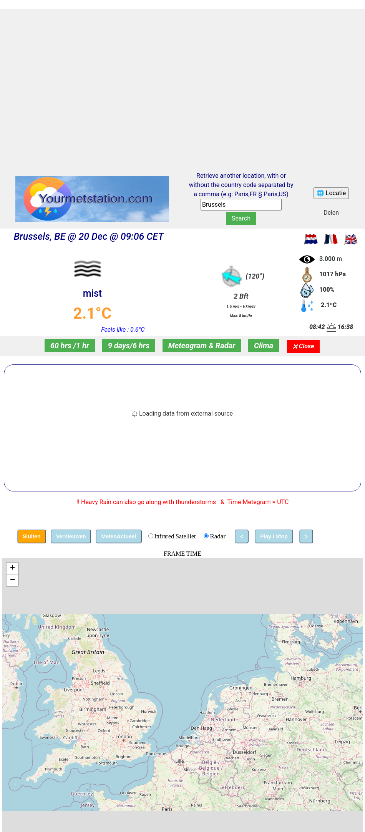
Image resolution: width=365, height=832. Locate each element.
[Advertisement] (72, 83)
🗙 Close (303, 346)
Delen (331, 212)
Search (241, 218)
